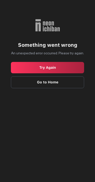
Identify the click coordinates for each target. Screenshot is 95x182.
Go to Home (47, 82)
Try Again (47, 67)
